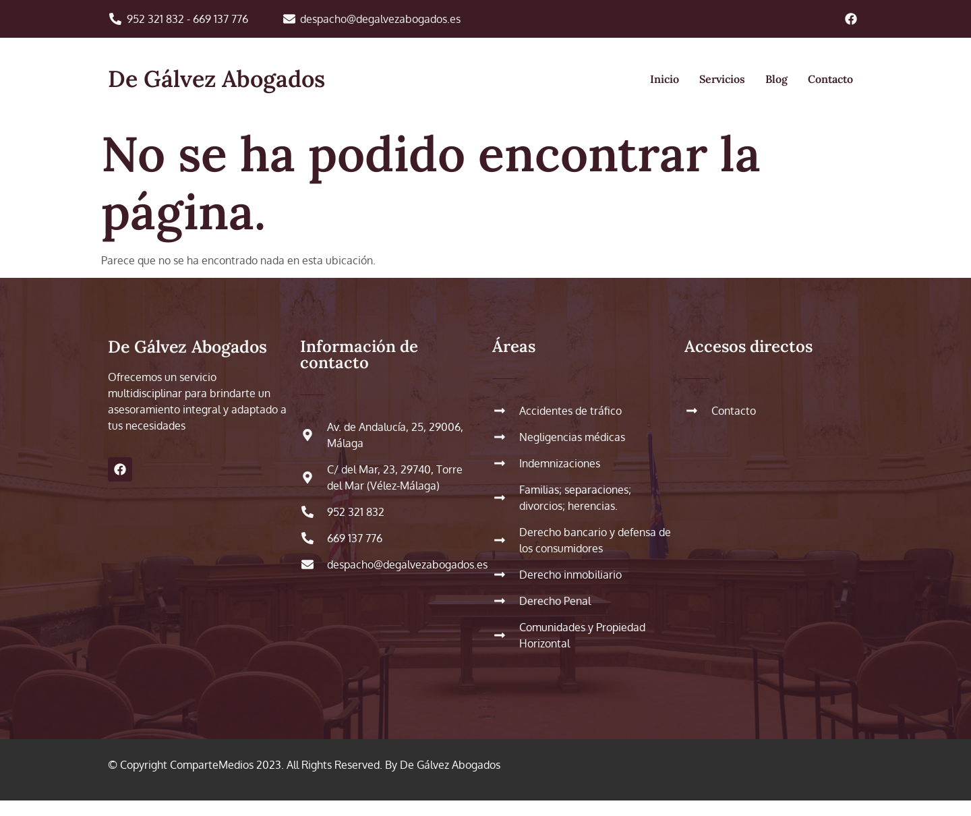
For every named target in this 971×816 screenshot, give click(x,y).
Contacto (830, 79)
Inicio (664, 79)
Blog (776, 79)
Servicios (722, 79)
